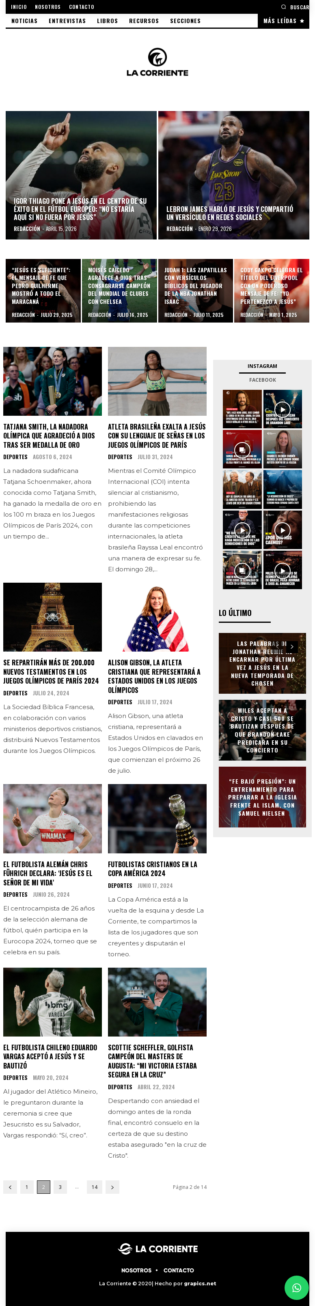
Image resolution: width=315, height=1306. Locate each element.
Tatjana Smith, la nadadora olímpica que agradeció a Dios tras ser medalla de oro (49, 436)
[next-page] (112, 1186)
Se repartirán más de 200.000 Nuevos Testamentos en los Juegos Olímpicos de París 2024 (51, 672)
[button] (295, 6)
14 (94, 1186)
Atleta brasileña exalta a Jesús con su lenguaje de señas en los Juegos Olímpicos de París (157, 436)
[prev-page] (10, 1186)
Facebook (262, 379)
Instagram (262, 366)
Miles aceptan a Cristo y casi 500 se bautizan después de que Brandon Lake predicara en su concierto (262, 729)
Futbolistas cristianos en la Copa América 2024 (152, 868)
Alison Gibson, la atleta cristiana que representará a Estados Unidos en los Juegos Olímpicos (154, 676)
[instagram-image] (242, 409)
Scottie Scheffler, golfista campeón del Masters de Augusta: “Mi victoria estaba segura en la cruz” (152, 1060)
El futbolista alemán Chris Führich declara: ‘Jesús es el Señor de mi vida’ (48, 873)
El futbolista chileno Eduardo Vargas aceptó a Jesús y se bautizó (50, 1056)
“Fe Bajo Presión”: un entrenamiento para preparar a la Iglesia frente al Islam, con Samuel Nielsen (262, 796)
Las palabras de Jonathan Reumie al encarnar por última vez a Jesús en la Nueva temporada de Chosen (262, 663)
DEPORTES (15, 457)
